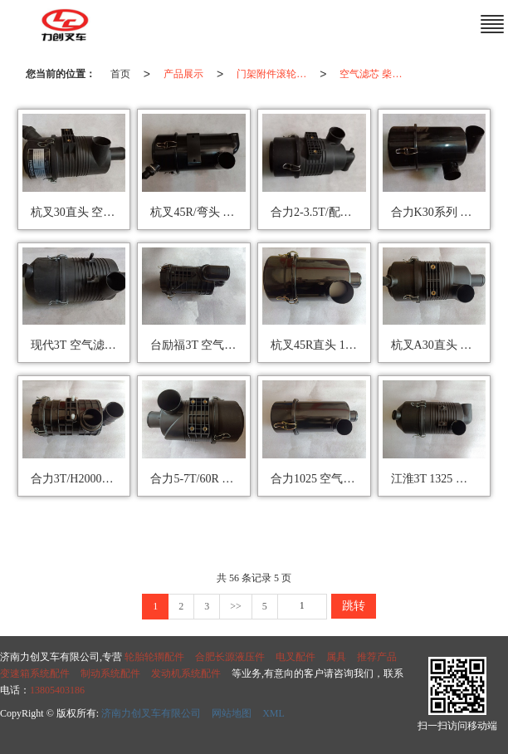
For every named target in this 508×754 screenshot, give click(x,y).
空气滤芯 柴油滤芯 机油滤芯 (377, 74)
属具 (336, 657)
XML (273, 713)
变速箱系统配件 (35, 673)
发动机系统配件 (186, 673)
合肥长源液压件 (230, 657)
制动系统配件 (110, 673)
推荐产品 (377, 657)
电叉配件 (295, 657)
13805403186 (57, 690)
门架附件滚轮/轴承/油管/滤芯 (275, 74)
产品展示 (183, 74)
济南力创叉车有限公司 (151, 713)
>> (236, 606)
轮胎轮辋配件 (154, 657)
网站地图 (232, 713)
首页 (120, 74)
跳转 (353, 606)
